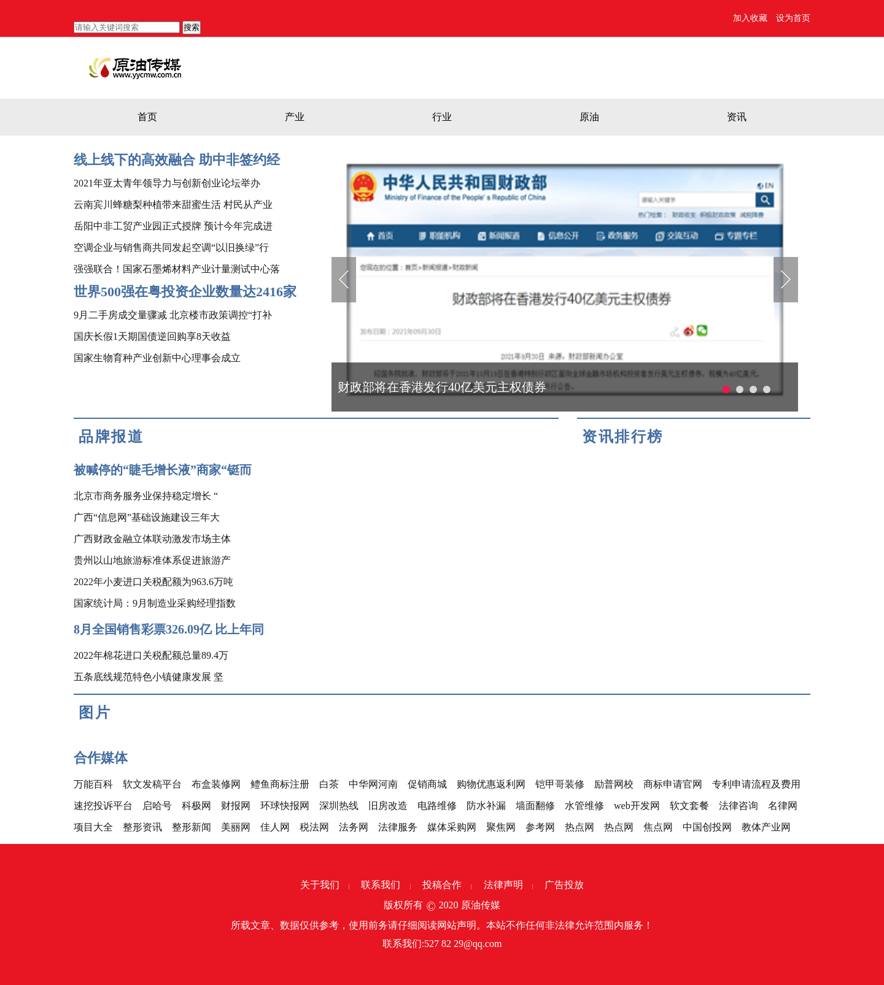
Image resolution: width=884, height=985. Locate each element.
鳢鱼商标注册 (279, 784)
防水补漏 (486, 805)
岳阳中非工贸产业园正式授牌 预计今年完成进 (173, 226)
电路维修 (437, 805)
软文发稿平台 (152, 784)
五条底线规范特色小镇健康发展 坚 (148, 677)
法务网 (353, 827)
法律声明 (503, 885)
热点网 (579, 827)
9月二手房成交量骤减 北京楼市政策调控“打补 (173, 315)
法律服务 (397, 827)
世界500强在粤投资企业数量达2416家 (185, 291)
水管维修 (584, 805)
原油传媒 (480, 905)
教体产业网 (766, 827)
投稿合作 (442, 885)
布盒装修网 (216, 784)
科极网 (196, 805)
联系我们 (380, 885)
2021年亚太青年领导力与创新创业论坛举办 (167, 183)
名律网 (782, 805)
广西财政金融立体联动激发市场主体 (152, 539)
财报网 (235, 805)
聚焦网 (501, 827)
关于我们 (319, 885)
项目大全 (93, 827)
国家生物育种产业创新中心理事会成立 (157, 358)
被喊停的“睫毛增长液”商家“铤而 (163, 470)
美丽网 (235, 827)
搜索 (192, 27)
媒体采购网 (451, 827)
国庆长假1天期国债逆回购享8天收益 (152, 336)
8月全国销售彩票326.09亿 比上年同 (169, 629)
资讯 (736, 117)
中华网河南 (373, 784)
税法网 (314, 827)
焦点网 (658, 827)
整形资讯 (142, 827)
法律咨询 (738, 805)
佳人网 (275, 827)
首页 (147, 117)
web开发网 (637, 805)
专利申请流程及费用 (756, 784)
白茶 (329, 784)
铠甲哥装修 (559, 784)
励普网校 (614, 784)
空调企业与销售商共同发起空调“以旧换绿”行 (171, 247)
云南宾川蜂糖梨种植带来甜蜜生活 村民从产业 (173, 204)
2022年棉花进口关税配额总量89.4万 (151, 655)
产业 (294, 117)
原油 (589, 117)
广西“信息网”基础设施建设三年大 (147, 517)
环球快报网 (284, 805)
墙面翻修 (535, 805)
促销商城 (427, 784)
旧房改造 (388, 805)
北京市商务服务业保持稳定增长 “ (146, 496)
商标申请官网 (672, 784)
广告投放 (564, 885)
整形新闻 (191, 827)
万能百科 (93, 784)
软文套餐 (689, 805)
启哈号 (157, 805)
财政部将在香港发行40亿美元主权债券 (442, 387)
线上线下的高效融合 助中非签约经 (177, 159)
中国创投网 (707, 827)
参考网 (540, 827)
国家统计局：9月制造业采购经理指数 (155, 603)
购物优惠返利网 (491, 784)
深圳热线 (339, 805)
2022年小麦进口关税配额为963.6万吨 (153, 582)
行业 (442, 117)
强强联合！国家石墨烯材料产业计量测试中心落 (177, 269)
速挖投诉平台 (103, 805)
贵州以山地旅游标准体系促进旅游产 (152, 560)
